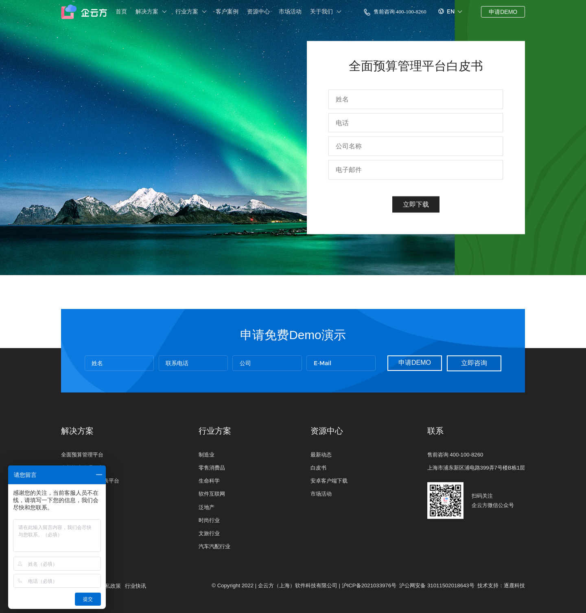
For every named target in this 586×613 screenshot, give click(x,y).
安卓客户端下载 (329, 481)
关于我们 (325, 12)
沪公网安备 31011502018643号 (436, 585)
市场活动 (290, 11)
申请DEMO (503, 12)
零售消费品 (212, 468)
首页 (121, 11)
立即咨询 (474, 362)
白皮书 (318, 468)
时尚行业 (209, 520)
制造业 (206, 455)
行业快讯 (135, 586)
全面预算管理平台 (82, 455)
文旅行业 (209, 533)
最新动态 (321, 455)
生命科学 (209, 481)
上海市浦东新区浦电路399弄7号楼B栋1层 (476, 468)
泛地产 (206, 507)
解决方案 (151, 12)
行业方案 (191, 12)
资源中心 (258, 11)
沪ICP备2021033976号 (369, 585)
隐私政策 (110, 586)
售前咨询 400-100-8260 (395, 12)
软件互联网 (212, 494)
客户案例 (227, 11)
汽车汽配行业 (214, 546)
